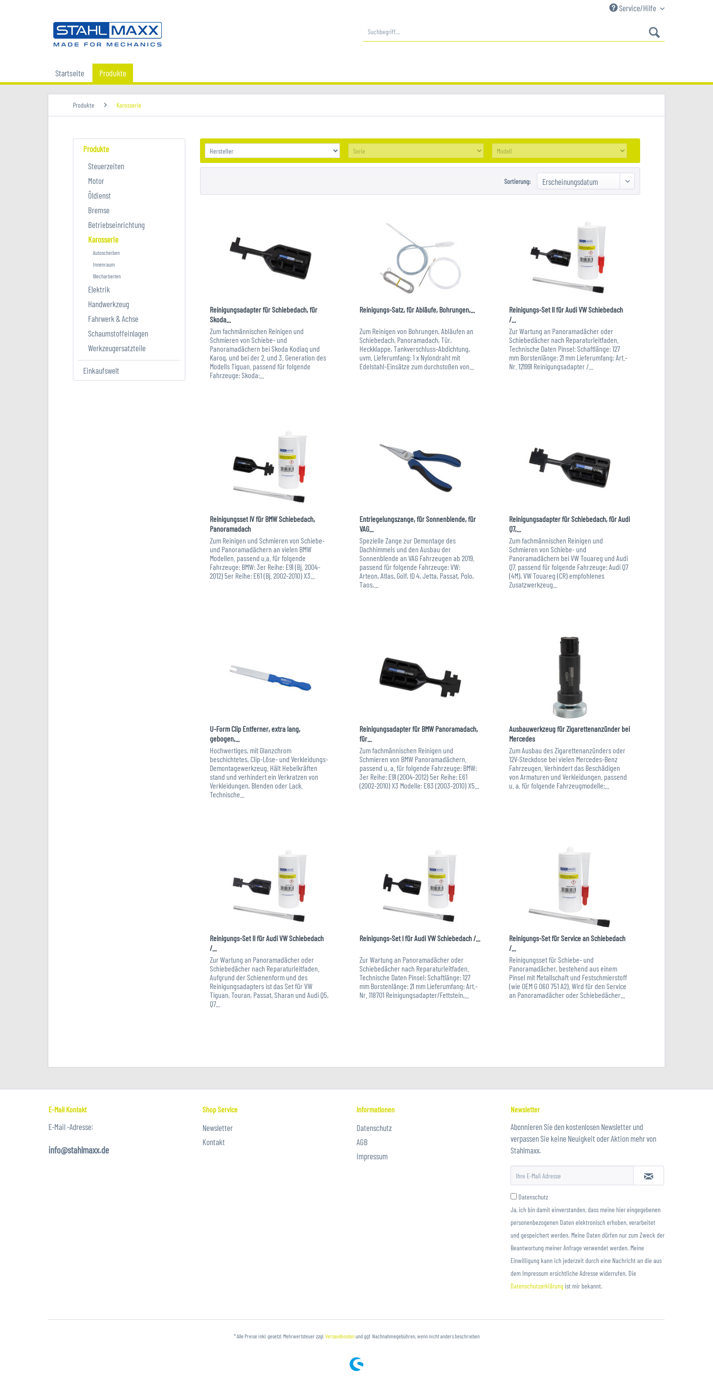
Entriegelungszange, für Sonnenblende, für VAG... (417, 523)
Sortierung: (517, 181)
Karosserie (103, 239)
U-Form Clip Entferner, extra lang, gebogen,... (255, 733)
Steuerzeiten (106, 166)
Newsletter (217, 1127)
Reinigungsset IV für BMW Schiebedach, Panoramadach (262, 523)
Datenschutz (374, 1127)
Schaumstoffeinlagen (118, 333)
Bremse (99, 210)
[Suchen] (654, 32)
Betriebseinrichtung (116, 224)
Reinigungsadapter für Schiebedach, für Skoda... (263, 314)
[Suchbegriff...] (514, 32)
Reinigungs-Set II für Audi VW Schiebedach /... (566, 314)
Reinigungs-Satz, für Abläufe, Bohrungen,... (417, 309)
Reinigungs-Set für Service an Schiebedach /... (567, 942)
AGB (362, 1142)
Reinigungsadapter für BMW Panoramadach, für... (418, 733)
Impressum (372, 1156)
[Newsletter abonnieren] (648, 1175)
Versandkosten (340, 1336)
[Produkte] (112, 73)
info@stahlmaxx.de (78, 1149)
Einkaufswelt (101, 370)
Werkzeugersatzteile (117, 348)
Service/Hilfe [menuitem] (633, 8)
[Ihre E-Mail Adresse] (572, 1175)
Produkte (96, 149)
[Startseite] (69, 73)
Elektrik (99, 289)
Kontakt (213, 1142)
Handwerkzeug (108, 304)
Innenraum (104, 264)
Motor (96, 180)
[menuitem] (514, 32)
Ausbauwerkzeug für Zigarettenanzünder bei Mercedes (569, 733)
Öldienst (99, 195)
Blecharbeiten (107, 275)
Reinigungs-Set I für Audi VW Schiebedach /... (419, 938)
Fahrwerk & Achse (113, 318)
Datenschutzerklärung (537, 1286)
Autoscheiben (106, 252)
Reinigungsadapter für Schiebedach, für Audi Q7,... (569, 523)
